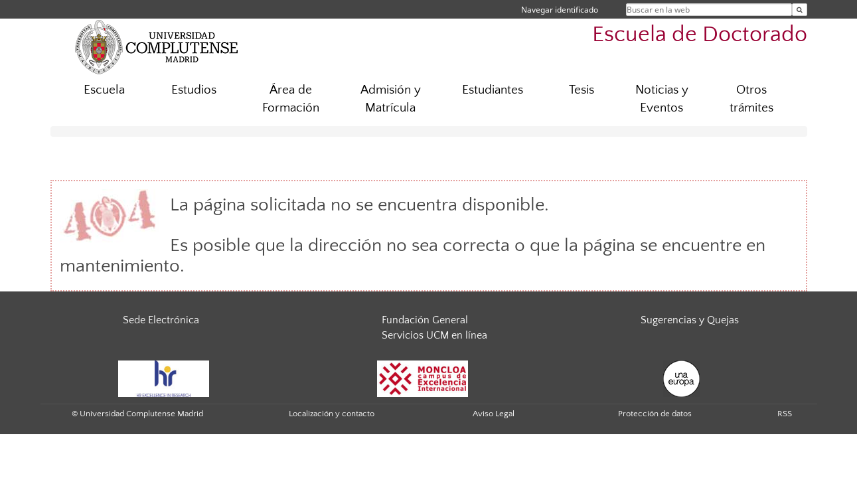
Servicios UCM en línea (434, 335)
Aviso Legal (493, 413)
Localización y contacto (331, 413)
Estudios (193, 90)
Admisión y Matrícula (390, 99)
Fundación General (425, 320)
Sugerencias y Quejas (690, 320)
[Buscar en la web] (799, 9)
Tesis (581, 90)
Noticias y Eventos (661, 99)
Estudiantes (492, 90)
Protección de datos (655, 413)
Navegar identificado (559, 9)
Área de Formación (290, 99)
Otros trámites (751, 99)
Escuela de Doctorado (699, 35)
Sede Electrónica (161, 320)
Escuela (104, 90)
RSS (784, 413)
